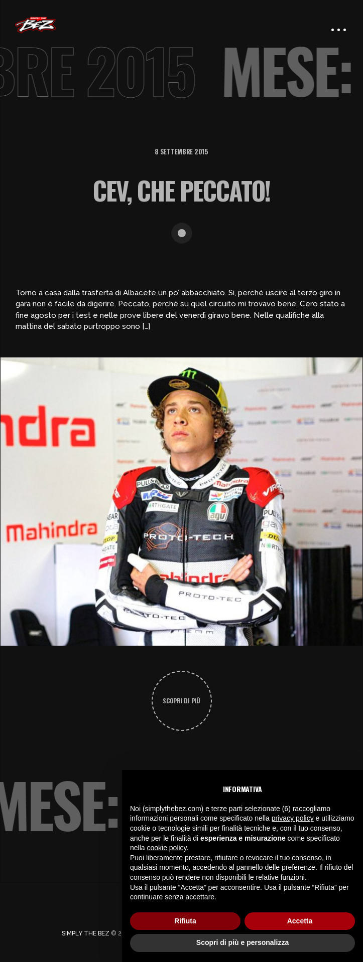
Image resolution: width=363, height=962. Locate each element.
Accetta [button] (300, 921)
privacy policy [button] (293, 818)
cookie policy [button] (166, 848)
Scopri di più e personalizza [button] (242, 942)
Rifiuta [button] (185, 921)
